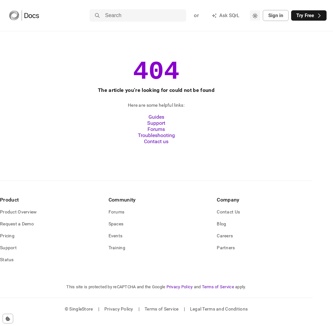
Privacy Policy (179, 292)
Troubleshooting (156, 141)
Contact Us (228, 217)
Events (116, 241)
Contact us (156, 147)
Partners (226, 253)
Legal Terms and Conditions (219, 314)
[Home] (24, 15)
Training (117, 253)
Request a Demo (17, 229)
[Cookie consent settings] (8, 318)
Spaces (116, 229)
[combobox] (255, 15)
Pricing (7, 241)
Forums (156, 135)
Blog (221, 229)
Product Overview (18, 217)
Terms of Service (218, 292)
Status (7, 265)
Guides (156, 123)
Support (156, 129)
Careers (225, 241)
